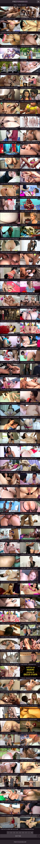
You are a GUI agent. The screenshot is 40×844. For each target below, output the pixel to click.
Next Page (27, 836)
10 (31, 832)
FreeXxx (20, 1)
